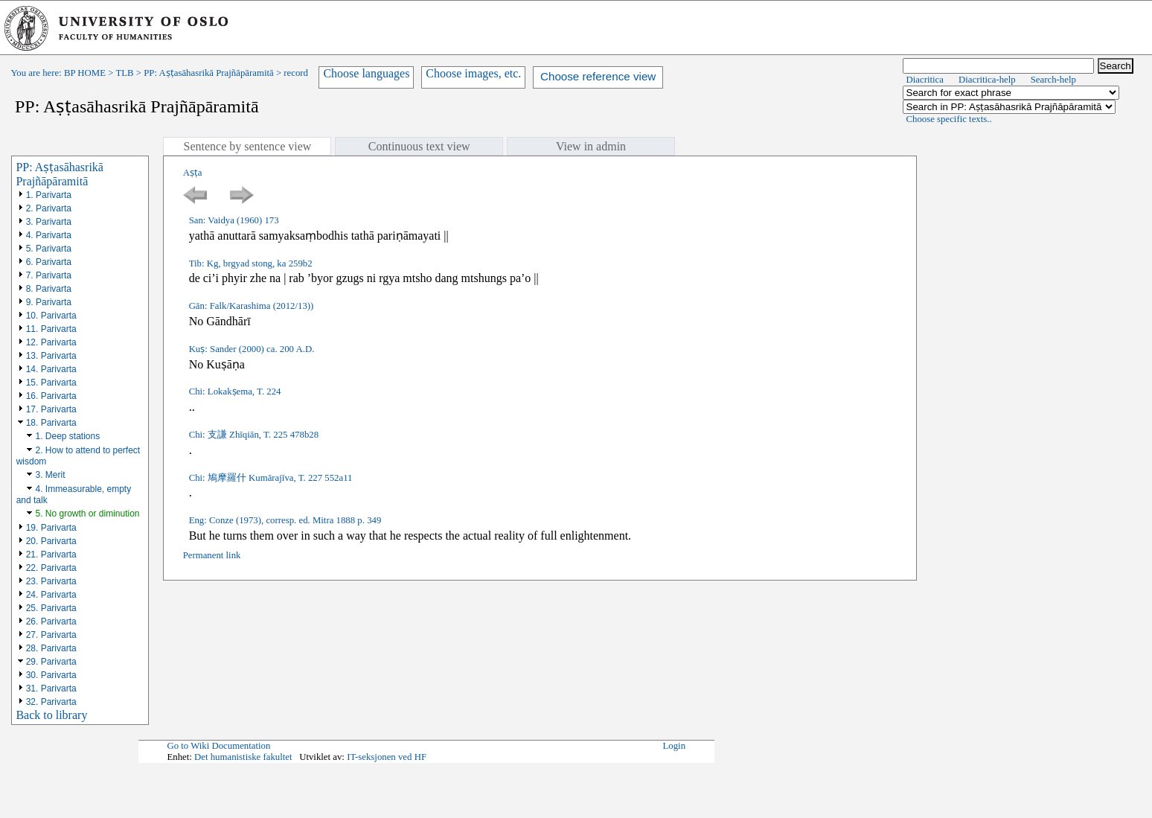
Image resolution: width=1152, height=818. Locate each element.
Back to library (51, 715)
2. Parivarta (48, 208)
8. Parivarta (48, 289)
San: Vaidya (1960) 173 (234, 220)
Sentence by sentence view (247, 146)
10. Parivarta (51, 315)
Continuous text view (419, 146)
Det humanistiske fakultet (243, 757)
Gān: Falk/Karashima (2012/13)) (251, 306)
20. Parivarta (51, 541)
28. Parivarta (51, 648)
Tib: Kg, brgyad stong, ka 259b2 (251, 263)
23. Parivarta (51, 581)
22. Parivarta (51, 568)
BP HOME (85, 73)
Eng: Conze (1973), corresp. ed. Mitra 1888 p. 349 (285, 520)
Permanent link (212, 555)
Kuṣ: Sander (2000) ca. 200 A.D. (252, 349)
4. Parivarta (48, 235)
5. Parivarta (48, 248)
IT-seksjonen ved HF (386, 757)
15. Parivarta (51, 382)
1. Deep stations (67, 436)
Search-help (1053, 79)
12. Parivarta (51, 342)
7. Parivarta (48, 275)
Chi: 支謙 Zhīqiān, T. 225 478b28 (254, 434)
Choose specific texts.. (949, 119)
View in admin (591, 146)
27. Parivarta (51, 635)
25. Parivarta (51, 608)
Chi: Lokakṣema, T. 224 (235, 391)
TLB (124, 73)
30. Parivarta (51, 675)
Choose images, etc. (473, 73)
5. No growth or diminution (87, 513)
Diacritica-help (987, 79)
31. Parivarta (51, 688)
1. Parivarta (48, 195)
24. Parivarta (51, 594)
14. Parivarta (51, 369)
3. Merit (50, 475)
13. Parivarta (51, 356)
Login (673, 746)
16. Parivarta (51, 396)
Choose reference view (598, 76)
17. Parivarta (51, 409)
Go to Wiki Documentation (218, 746)
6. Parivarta (48, 262)
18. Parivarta (51, 423)
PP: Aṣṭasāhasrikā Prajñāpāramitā (208, 73)
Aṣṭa (192, 172)
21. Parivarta (51, 554)
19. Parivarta (51, 528)
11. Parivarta (51, 329)
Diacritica (925, 79)
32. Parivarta (51, 702)
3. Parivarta (48, 222)
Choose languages (366, 73)
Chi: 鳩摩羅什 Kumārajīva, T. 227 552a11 (271, 478)
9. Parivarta (48, 302)
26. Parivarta (51, 621)
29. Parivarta (51, 661)
